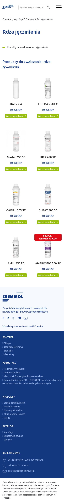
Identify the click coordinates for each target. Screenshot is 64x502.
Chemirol (6, 19)
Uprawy (8, 439)
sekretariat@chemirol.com (18, 471)
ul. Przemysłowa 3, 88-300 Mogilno (22, 459)
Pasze (7, 417)
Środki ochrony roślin (14, 403)
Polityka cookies (12, 372)
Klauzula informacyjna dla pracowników (23, 376)
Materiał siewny (12, 406)
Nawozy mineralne (13, 410)
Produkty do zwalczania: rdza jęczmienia (27, 47)
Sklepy (7, 343)
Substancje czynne (13, 436)
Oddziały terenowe (13, 347)
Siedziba (8, 350)
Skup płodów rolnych (14, 414)
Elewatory (9, 354)
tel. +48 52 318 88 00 (15, 465)
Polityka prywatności (14, 369)
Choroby (30, 19)
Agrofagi (18, 19)
